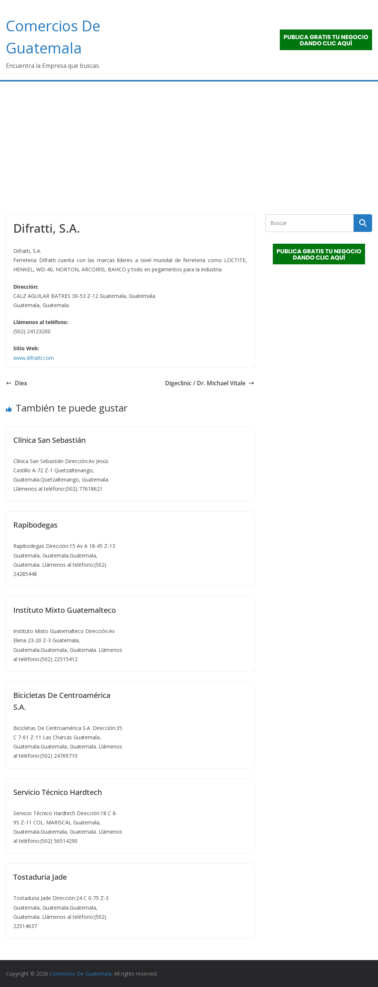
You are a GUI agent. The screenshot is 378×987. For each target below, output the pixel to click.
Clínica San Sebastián (49, 440)
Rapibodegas (35, 525)
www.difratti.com (33, 357)
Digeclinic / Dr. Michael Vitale (209, 383)
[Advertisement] (189, 136)
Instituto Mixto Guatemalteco (64, 610)
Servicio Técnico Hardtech (57, 792)
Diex (16, 383)
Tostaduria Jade (40, 877)
